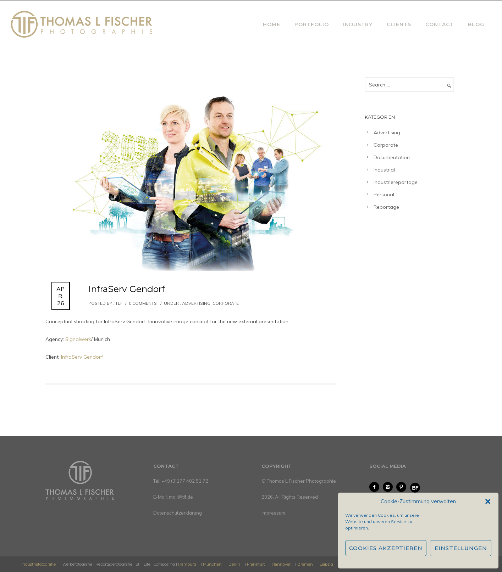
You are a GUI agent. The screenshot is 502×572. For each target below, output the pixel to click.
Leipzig (326, 564)
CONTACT (439, 24)
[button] (487, 501)
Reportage (386, 207)
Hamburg (187, 564)
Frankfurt (256, 564)
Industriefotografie (38, 564)
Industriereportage (396, 182)
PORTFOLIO (311, 24)
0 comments (143, 303)
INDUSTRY (358, 24)
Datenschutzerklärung (177, 513)
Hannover (281, 564)
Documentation (392, 157)
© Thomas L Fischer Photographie (298, 481)
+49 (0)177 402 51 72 (184, 481)
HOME (271, 24)
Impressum (273, 513)
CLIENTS (399, 24)
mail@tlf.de (181, 497)
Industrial (384, 170)
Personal (384, 194)
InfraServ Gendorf (126, 289)
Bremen (305, 564)
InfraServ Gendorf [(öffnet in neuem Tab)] (82, 357)
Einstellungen (461, 548)
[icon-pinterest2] (403, 487)
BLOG (476, 24)
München (212, 564)
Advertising (195, 303)
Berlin (234, 564)
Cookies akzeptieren (386, 548)
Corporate (226, 303)
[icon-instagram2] (389, 487)
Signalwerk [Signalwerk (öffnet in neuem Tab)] (78, 339)
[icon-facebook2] (376, 487)
